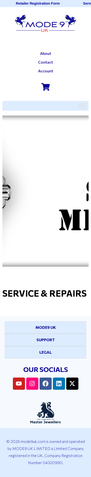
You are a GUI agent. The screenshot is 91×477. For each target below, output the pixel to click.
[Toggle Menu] (82, 105)
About (45, 53)
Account (45, 70)
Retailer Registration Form (38, 3)
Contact (45, 62)
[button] (8, 191)
